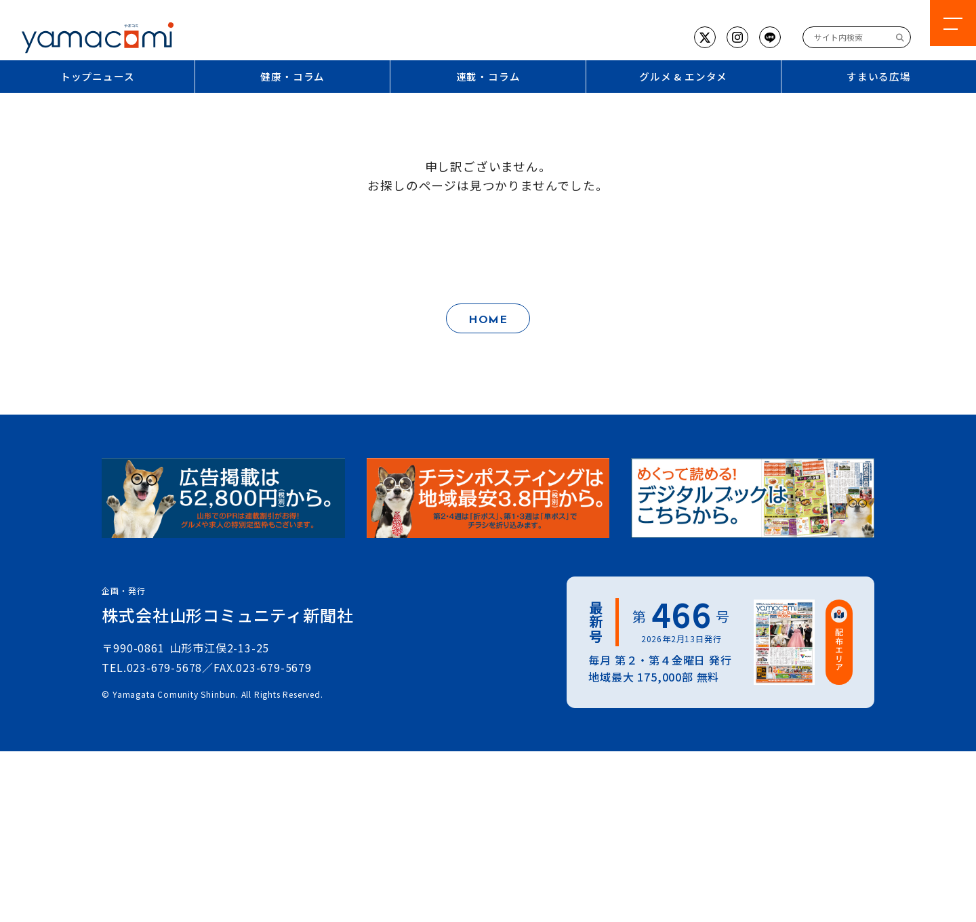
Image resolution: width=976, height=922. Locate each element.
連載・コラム (488, 76)
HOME (488, 320)
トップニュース (97, 76)
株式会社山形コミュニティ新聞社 (227, 615)
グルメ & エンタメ (683, 76)
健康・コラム (292, 76)
